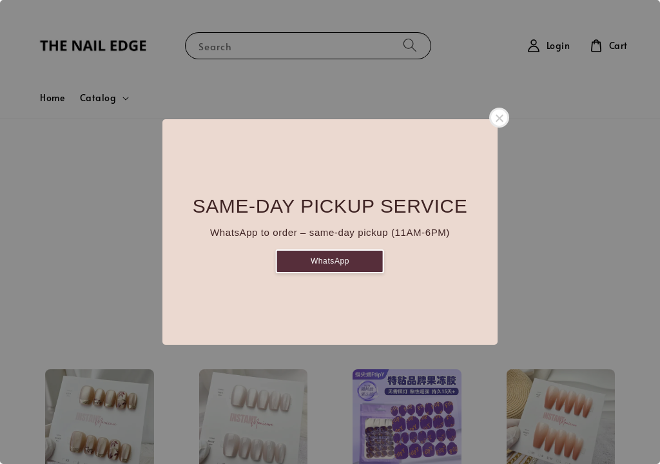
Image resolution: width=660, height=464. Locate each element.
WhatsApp (330, 261)
